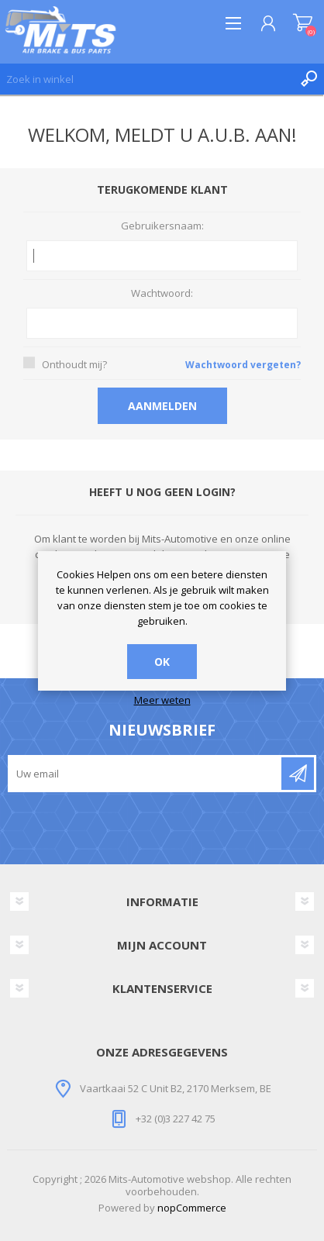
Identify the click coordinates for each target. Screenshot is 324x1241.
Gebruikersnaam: (162, 226)
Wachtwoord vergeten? (243, 364)
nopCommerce (191, 1208)
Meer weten (162, 701)
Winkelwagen (302, 23)
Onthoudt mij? (74, 364)
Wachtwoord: (162, 294)
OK (162, 661)
